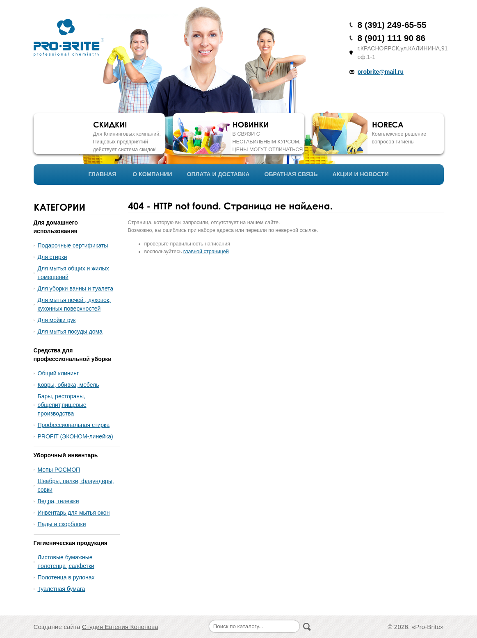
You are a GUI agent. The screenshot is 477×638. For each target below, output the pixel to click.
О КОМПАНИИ (152, 174)
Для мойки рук (57, 320)
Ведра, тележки (58, 501)
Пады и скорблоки (62, 524)
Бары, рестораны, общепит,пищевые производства (62, 405)
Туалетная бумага (61, 589)
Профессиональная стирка (74, 425)
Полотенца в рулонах (66, 577)
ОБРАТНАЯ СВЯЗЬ (291, 174)
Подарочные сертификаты (73, 245)
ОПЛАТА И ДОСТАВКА (218, 174)
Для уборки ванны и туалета (76, 288)
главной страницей (206, 251)
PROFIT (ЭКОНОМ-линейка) (75, 436)
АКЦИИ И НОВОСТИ (361, 174)
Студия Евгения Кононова (120, 626)
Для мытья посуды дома (70, 331)
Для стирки (52, 257)
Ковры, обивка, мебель (68, 384)
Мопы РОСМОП (59, 469)
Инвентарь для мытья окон (74, 512)
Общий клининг (58, 373)
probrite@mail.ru (381, 71)
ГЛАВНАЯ (102, 174)
